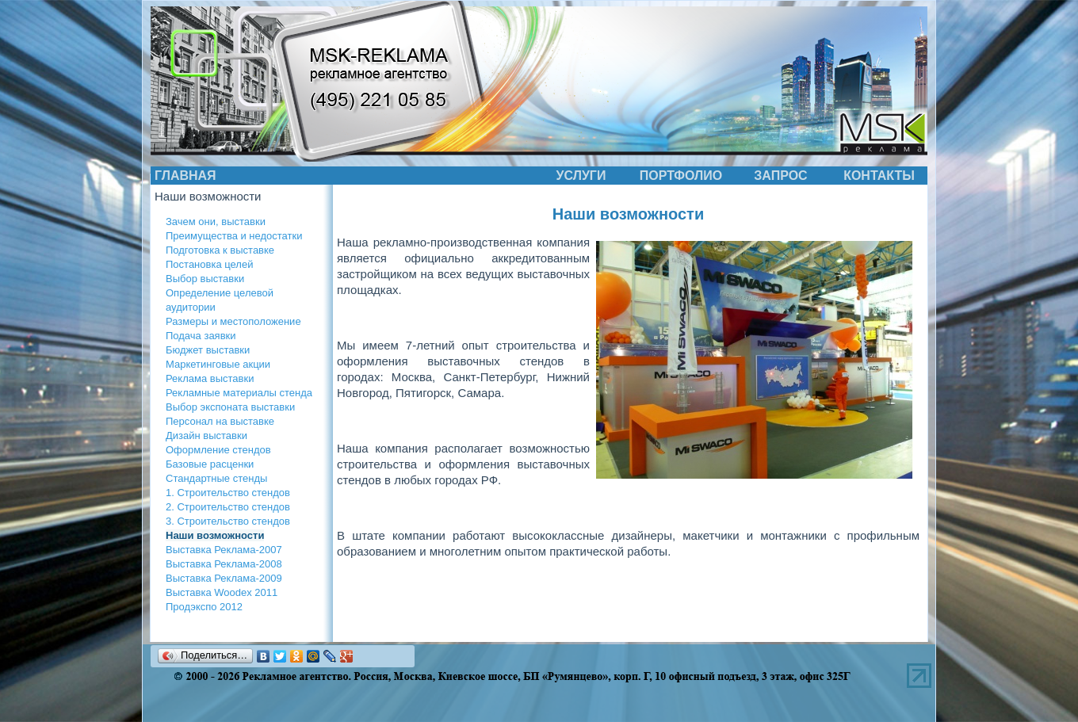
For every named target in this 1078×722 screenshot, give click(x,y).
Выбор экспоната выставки (230, 407)
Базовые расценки (210, 464)
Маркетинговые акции (218, 364)
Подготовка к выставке (220, 250)
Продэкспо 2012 (204, 607)
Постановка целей (209, 264)
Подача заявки (201, 336)
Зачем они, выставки (216, 221)
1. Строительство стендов (228, 493)
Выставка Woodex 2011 (221, 592)
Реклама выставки (210, 378)
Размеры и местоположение (233, 321)
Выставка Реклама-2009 (224, 578)
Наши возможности (215, 535)
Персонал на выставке (220, 421)
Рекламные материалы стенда (239, 393)
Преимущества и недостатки (234, 236)
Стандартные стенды (216, 478)
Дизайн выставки (206, 435)
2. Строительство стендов (228, 507)
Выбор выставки (205, 279)
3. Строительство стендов (228, 521)
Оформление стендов (218, 450)
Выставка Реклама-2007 (224, 550)
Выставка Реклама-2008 (224, 564)
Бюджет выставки (208, 350)
